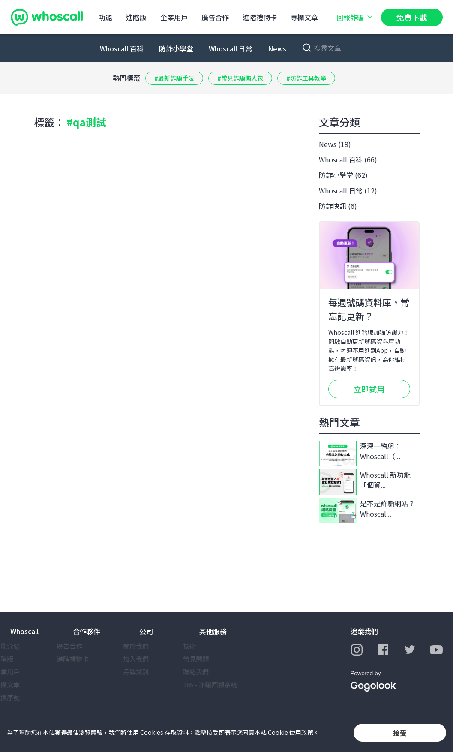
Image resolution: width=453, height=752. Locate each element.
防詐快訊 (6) (338, 206)
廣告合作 (215, 17)
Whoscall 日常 (230, 48)
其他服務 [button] (213, 631)
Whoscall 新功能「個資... (365, 482)
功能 (105, 17)
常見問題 (212, 658)
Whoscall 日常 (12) (348, 190)
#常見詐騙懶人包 (240, 78)
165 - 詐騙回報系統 (226, 684)
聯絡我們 (212, 671)
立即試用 (369, 388)
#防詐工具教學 (306, 78)
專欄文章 (304, 17)
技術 (205, 645)
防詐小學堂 (176, 48)
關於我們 (152, 645)
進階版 (136, 17)
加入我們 (152, 658)
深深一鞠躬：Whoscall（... (360, 453)
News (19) (335, 144)
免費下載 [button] (411, 17)
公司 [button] (146, 631)
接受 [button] (400, 733)
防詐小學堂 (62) (343, 175)
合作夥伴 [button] (86, 631)
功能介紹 (23, 645)
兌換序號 (23, 697)
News (277, 48)
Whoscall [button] (24, 631)
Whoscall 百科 (122, 48)
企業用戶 (174, 17)
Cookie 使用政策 (290, 732)
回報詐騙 (355, 17)
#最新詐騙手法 (174, 78)
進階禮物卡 (260, 17)
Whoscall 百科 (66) (348, 159)
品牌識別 (152, 671)
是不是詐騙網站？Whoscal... (367, 510)
